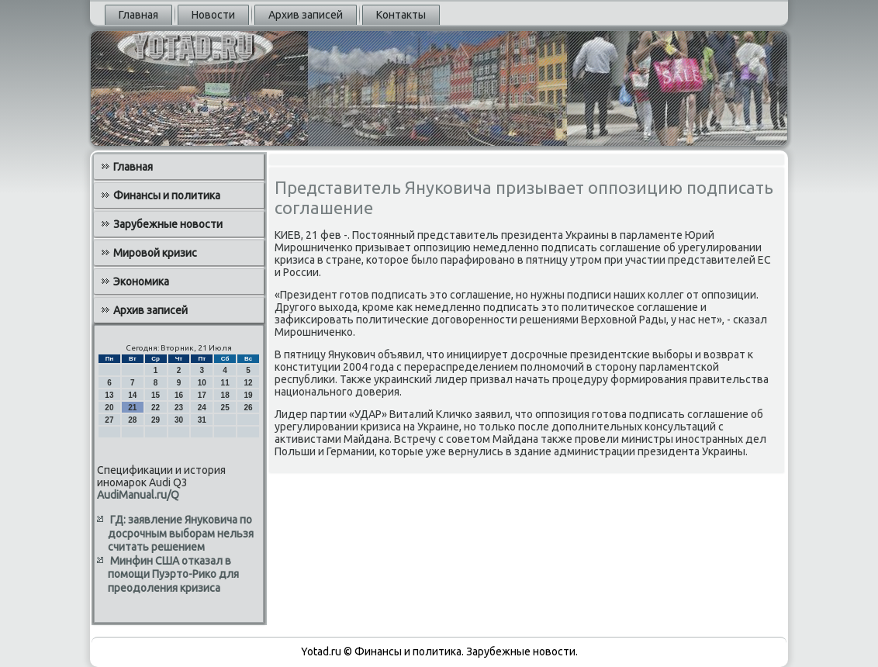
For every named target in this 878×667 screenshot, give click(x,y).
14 (132, 395)
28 (132, 420)
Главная (138, 15)
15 (155, 395)
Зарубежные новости (168, 224)
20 (109, 407)
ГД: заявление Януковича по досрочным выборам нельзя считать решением (181, 533)
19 (248, 395)
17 (202, 395)
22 (155, 407)
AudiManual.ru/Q (138, 495)
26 (248, 407)
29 (155, 420)
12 (248, 382)
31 (202, 420)
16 (179, 395)
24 (202, 407)
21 (132, 407)
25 (225, 407)
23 (179, 407)
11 (225, 382)
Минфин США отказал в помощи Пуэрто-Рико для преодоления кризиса (173, 574)
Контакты (401, 15)
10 (202, 382)
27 (109, 420)
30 (179, 420)
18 (225, 395)
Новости (213, 15)
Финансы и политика (166, 195)
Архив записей (305, 15)
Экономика (141, 281)
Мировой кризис (155, 253)
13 (109, 395)
